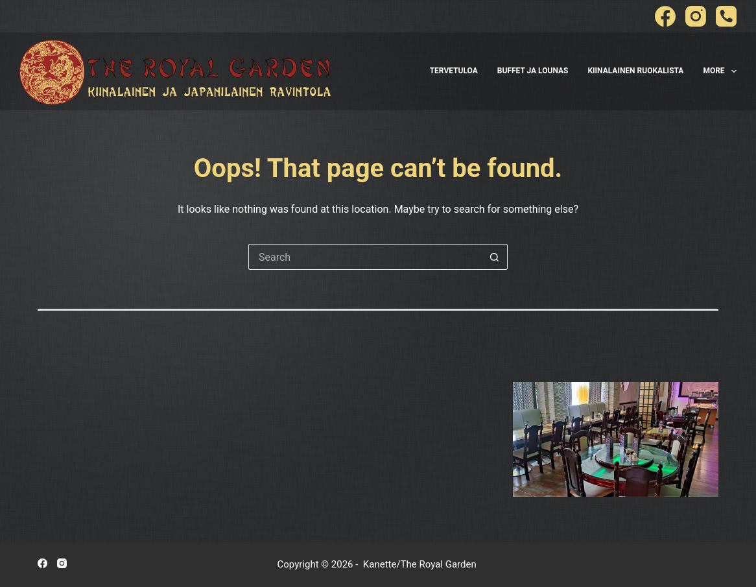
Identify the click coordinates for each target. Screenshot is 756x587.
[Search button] (495, 257)
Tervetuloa (454, 70)
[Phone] (726, 16)
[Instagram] (695, 16)
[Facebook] (665, 16)
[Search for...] (365, 257)
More (720, 71)
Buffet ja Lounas (533, 70)
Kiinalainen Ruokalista (635, 70)
